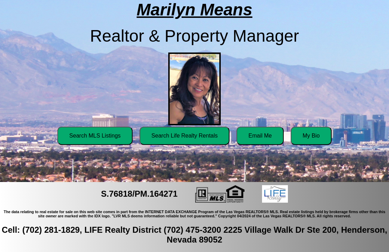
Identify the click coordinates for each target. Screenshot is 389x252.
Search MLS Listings (95, 136)
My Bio (311, 136)
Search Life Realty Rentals (184, 136)
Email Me (260, 136)
